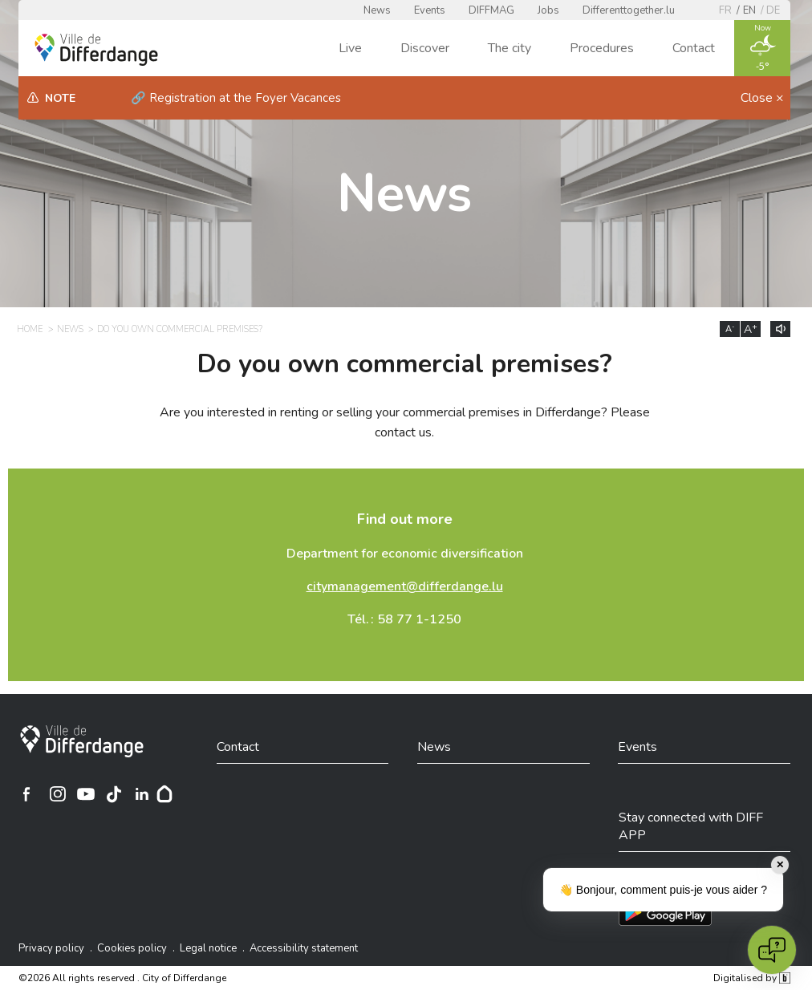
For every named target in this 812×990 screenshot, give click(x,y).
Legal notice (208, 948)
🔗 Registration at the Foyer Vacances (236, 98)
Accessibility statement (304, 948)
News (377, 10)
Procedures (602, 48)
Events (429, 10)
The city (509, 48)
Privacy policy (51, 948)
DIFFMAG (491, 10)
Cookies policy (132, 948)
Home (30, 329)
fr (725, 10)
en (749, 10)
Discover (424, 48)
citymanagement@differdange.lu (405, 586)
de (773, 10)
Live (350, 48)
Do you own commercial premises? (179, 329)
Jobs (548, 10)
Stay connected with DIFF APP (691, 826)
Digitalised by (751, 978)
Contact (693, 48)
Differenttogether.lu (629, 10)
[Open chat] (772, 950)
